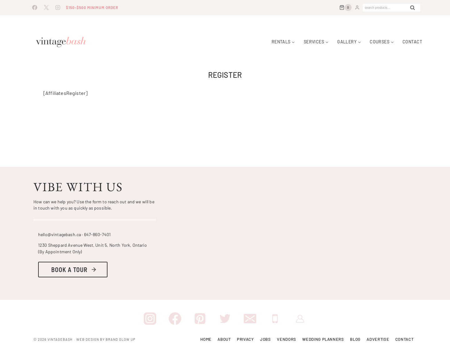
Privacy (245, 339)
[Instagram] (58, 7)
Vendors (286, 339)
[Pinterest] (200, 318)
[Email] (250, 318)
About (224, 339)
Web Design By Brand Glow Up (106, 339)
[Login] (357, 7)
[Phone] (275, 318)
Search (414, 9)
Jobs (265, 339)
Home (206, 339)
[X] (46, 7)
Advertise (378, 339)
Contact (412, 41)
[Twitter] (225, 318)
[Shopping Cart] (345, 7)
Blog (355, 339)
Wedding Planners (323, 339)
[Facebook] (35, 7)
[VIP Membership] (300, 318)
